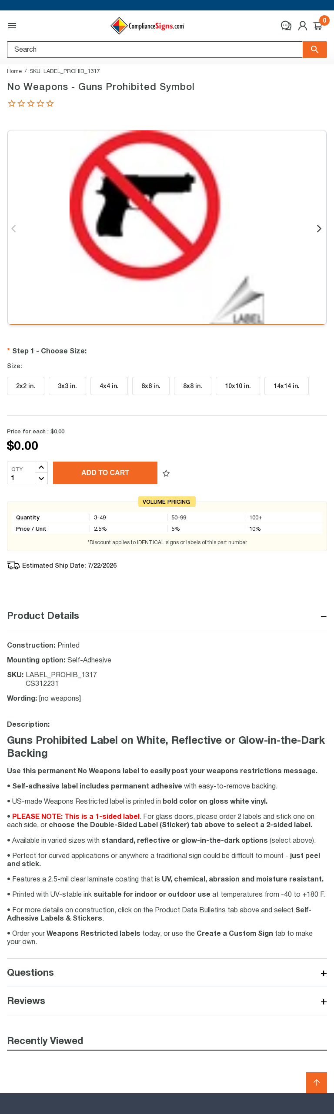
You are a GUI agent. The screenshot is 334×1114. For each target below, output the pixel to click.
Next (320, 229)
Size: (14, 365)
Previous (14, 229)
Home (14, 70)
